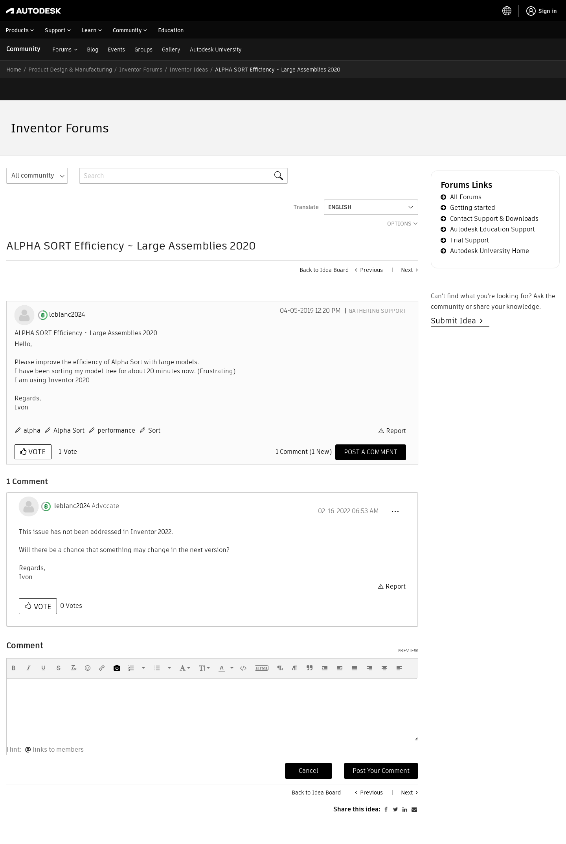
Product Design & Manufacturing (70, 69)
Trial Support (469, 218)
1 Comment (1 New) (304, 429)
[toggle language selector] (507, 11)
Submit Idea (455, 298)
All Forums (465, 175)
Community (23, 48)
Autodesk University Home (489, 228)
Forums (62, 49)
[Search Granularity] (37, 153)
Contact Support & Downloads (494, 196)
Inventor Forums (140, 69)
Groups (143, 49)
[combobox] (183, 153)
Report (396, 408)
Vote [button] (36, 430)
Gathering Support (377, 289)
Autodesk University (216, 49)
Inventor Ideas (188, 69)
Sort (154, 408)
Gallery (171, 49)
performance (116, 408)
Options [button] (399, 201)
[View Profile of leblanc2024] (67, 292)
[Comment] (370, 430)
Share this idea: (356, 826)
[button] (395, 489)
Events (116, 49)
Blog (92, 49)
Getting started (472, 185)
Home (13, 69)
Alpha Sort (69, 408)
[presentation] (14, 646)
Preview (407, 628)
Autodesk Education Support (492, 207)
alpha (32, 408)
